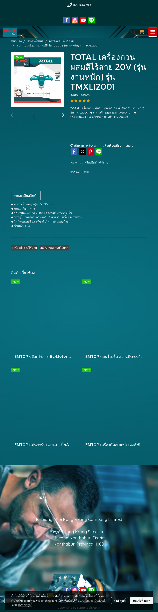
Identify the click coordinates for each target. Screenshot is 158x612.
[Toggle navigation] (152, 32)
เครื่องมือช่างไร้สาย (96, 162)
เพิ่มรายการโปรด (83, 145)
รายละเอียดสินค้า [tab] (25, 196)
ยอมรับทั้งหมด (141, 600)
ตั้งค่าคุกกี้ (119, 600)
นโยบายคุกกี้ (25, 605)
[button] (132, 32)
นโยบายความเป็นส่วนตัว (92, 600)
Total (85, 172)
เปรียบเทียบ (112, 145)
